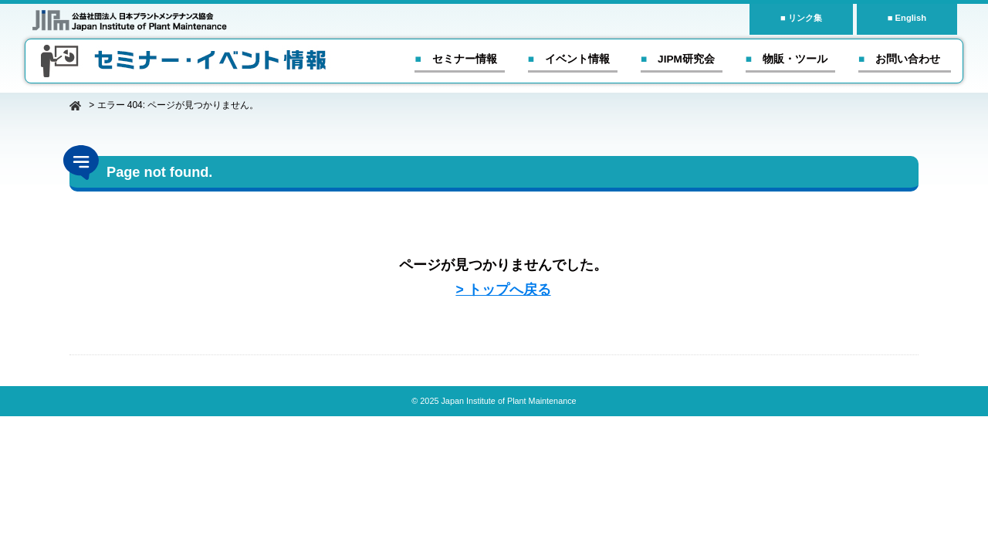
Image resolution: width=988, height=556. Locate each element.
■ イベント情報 (569, 59)
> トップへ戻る (502, 289)
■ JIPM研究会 (678, 59)
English (910, 17)
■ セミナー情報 (455, 59)
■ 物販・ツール (786, 59)
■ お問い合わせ (899, 59)
